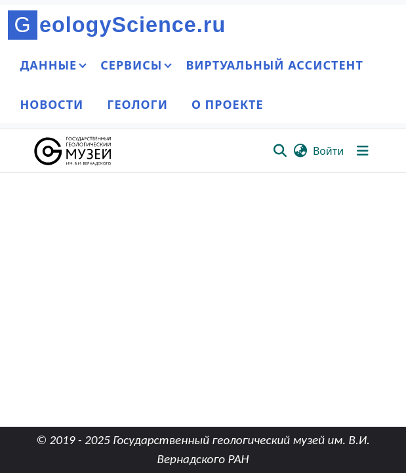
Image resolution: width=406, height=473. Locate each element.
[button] (73, 150)
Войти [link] (328, 151)
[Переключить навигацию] (363, 150)
